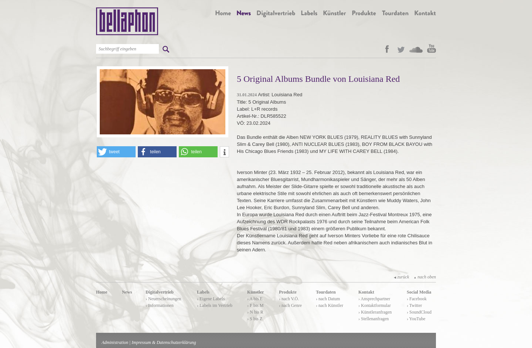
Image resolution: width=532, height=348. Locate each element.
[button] (116, 151)
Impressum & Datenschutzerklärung (164, 342)
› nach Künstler (329, 305)
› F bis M (255, 305)
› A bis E (255, 298)
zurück (401, 277)
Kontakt (366, 292)
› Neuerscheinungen (163, 298)
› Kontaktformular (374, 305)
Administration (115, 342)
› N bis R (255, 312)
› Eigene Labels (211, 298)
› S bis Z (254, 318)
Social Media (419, 292)
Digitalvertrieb (160, 292)
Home (102, 292)
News (127, 292)
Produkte (288, 292)
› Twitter (414, 305)
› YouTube (416, 318)
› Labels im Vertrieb (214, 305)
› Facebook (417, 298)
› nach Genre (290, 305)
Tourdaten (326, 292)
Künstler (255, 292)
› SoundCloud (419, 312)
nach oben (424, 277)
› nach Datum (328, 298)
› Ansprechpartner (374, 298)
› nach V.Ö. (289, 298)
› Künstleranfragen (375, 312)
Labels (203, 292)
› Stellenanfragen (373, 318)
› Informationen (160, 305)
